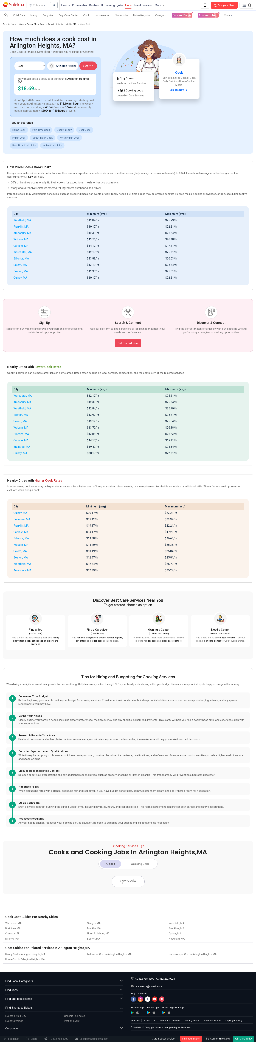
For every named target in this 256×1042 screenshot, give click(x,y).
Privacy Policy (192, 1021)
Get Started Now (128, 343)
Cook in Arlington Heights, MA (62, 24)
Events (67, 5)
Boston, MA (20, 271)
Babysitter (48, 16)
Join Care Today (243, 1038)
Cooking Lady (64, 130)
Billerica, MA (21, 258)
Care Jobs (161, 16)
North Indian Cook (69, 137)
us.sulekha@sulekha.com (149, 986)
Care (130, 5)
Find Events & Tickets (64, 1008)
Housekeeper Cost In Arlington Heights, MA (193, 954)
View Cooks (128, 881)
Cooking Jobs (140, 864)
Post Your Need (208, 16)
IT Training (110, 5)
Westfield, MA (22, 220)
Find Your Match (191, 1038)
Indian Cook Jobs (52, 145)
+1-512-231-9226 (165, 979)
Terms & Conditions (170, 1021)
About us (135, 1021)
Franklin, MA (21, 226)
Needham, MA (177, 939)
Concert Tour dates (74, 1016)
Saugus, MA (94, 923)
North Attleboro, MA (98, 933)
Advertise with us (212, 1021)
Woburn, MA (20, 239)
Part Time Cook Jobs (24, 145)
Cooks (110, 864)
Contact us (149, 1021)
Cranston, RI (12, 933)
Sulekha (13, 5)
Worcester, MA (22, 252)
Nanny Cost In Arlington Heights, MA (25, 954)
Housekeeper (102, 16)
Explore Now (179, 90)
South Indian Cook (42, 137)
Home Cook (18, 130)
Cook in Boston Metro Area (31, 24)
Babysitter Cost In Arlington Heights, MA (109, 954)
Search (88, 66)
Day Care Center (68, 16)
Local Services (145, 5)
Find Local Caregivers (64, 982)
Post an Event (71, 1021)
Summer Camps (182, 16)
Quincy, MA (20, 278)
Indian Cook (18, 137)
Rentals (95, 5)
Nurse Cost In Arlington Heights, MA (25, 959)
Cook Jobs (85, 130)
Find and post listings (64, 999)
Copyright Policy (234, 1021)
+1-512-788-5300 (144, 979)
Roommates (81, 5)
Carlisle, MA (20, 246)
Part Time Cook (41, 130)
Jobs (121, 5)
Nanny (34, 16)
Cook (86, 16)
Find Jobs (64, 990)
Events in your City (15, 1016)
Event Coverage (14, 1021)
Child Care (19, 16)
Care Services (9, 24)
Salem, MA (20, 265)
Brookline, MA (176, 928)
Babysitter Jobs (141, 16)
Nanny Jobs (121, 16)
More (161, 5)
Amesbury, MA (22, 233)
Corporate (64, 1029)
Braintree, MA (21, 447)
